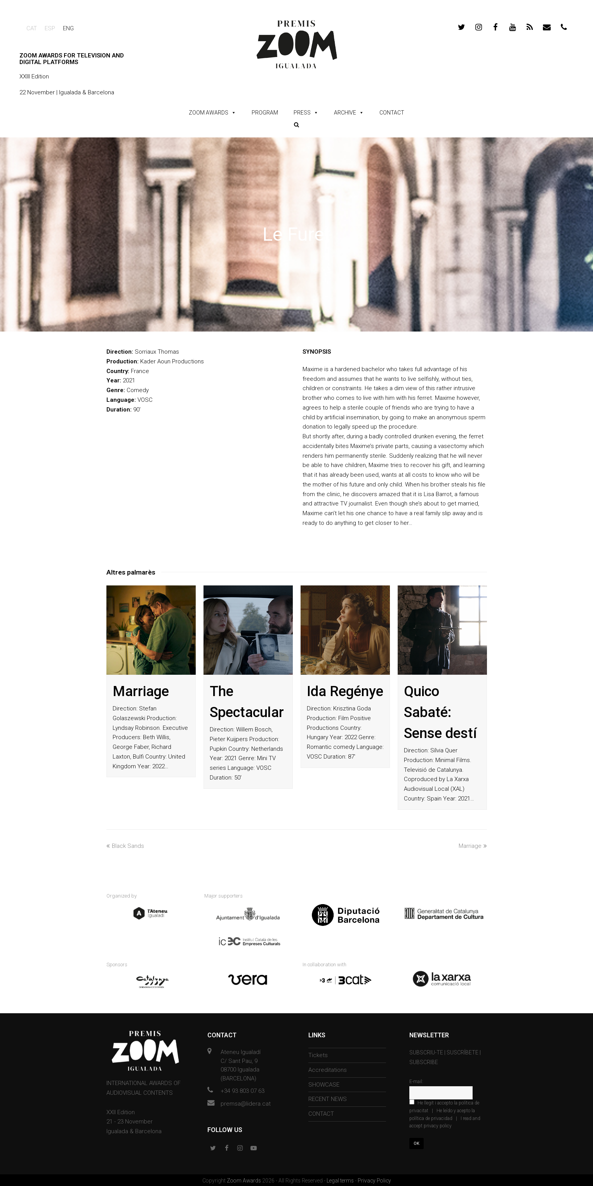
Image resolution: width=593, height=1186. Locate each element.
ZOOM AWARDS (208, 112)
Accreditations (327, 1068)
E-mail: (416, 1080)
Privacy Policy (374, 1179)
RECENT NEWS (327, 1097)
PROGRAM (265, 112)
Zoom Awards (244, 1179)
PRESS (302, 112)
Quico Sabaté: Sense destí (440, 712)
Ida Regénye (345, 691)
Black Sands (125, 845)
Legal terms (341, 1179)
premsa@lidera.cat (246, 1102)
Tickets (318, 1054)
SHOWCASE (323, 1083)
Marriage (141, 691)
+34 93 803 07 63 (242, 1089)
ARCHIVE (345, 112)
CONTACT (391, 112)
